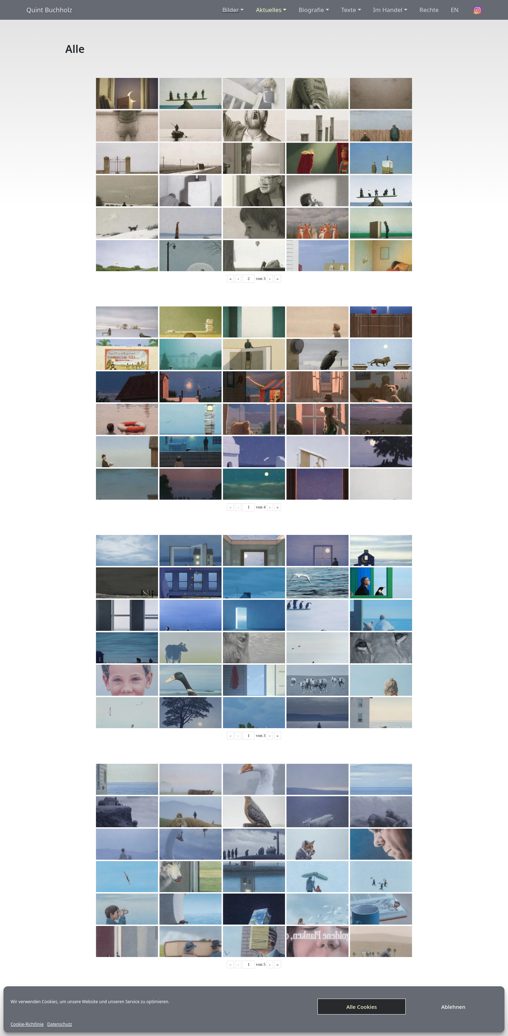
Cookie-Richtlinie (27, 1024)
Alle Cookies (361, 1006)
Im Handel (388, 10)
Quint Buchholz (49, 10)
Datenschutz (59, 1024)
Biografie (311, 10)
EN (455, 10)
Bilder (230, 10)
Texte (348, 10)
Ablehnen (453, 1006)
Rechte (429, 10)
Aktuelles (269, 10)
